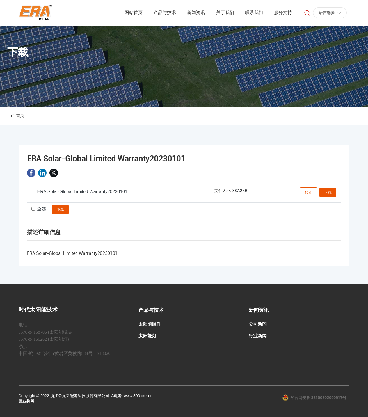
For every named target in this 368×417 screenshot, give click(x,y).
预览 (308, 192)
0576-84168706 (33, 332)
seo (149, 395)
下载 (328, 192)
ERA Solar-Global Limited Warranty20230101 (82, 191)
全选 (41, 209)
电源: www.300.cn (129, 395)
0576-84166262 (33, 339)
